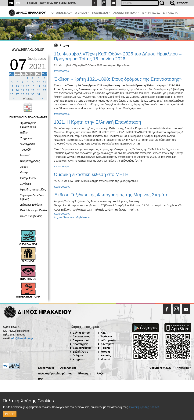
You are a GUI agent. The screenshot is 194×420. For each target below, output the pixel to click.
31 (38, 94)
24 (38, 90)
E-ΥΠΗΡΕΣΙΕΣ (151, 12)
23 (32, 90)
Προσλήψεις (80, 344)
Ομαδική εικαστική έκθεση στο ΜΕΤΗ (91, 174)
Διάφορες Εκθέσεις (31, 204)
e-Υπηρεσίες (109, 340)
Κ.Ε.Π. (104, 332)
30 (32, 94)
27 (17, 94)
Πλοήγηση (84, 373)
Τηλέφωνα (107, 336)
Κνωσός (106, 355)
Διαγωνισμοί (80, 340)
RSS (41, 379)
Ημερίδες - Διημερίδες (33, 189)
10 (38, 82)
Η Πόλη (105, 347)
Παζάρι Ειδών (28, 178)
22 (27, 90)
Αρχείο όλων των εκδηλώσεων (72, 217)
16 (32, 86)
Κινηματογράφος (30, 161)
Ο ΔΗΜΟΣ (82, 12)
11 (44, 82)
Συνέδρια (25, 183)
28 (22, 94)
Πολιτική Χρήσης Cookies (144, 407)
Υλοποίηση (184, 367)
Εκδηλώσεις (80, 351)
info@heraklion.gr (21, 338)
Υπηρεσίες (79, 359)
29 (27, 94)
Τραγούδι (25, 149)
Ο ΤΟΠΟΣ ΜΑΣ (62, 12)
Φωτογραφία (27, 143)
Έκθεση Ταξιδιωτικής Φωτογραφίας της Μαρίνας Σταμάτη (111, 194)
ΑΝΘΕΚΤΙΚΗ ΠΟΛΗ (126, 12)
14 (22, 86)
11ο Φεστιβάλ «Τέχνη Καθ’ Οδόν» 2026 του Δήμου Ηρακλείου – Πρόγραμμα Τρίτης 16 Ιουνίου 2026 (117, 56)
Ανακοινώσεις (81, 336)
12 (11, 86)
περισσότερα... (62, 71)
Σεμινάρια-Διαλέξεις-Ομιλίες (32, 197)
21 (22, 90)
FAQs (100, 373)
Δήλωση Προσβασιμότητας (55, 373)
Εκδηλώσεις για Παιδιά (33, 210)
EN (18, 3)
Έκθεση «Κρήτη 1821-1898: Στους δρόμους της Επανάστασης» (118, 79)
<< (14, 98)
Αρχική (64, 45)
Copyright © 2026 (160, 367)
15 (27, 86)
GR (11, 3)
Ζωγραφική (27, 138)
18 (44, 86)
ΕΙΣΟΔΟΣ (182, 3)
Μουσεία (106, 359)
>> (41, 98)
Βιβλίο (23, 132)
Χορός (24, 166)
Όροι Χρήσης (67, 367)
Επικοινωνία (46, 367)
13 (17, 86)
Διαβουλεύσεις (82, 347)
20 (17, 90)
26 (11, 94)
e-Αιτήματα (107, 344)
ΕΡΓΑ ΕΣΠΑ (170, 12)
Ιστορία (105, 351)
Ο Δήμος (78, 355)
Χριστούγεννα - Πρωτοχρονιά (29, 125)
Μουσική (25, 155)
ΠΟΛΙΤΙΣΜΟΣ (101, 12)
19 (11, 90)
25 (44, 90)
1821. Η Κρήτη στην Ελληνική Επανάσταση (97, 122)
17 (38, 86)
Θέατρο (24, 172)
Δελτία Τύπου (81, 332)
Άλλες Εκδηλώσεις (31, 216)
